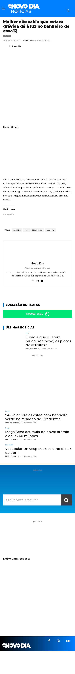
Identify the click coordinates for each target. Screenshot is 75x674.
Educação (9, 445)
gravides (17, 230)
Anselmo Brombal (33, 349)
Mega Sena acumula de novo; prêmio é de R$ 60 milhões (37, 434)
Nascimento (37, 230)
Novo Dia (16, 46)
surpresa (50, 230)
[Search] (66, 499)
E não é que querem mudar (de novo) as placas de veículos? (48, 341)
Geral (7, 36)
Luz (26, 230)
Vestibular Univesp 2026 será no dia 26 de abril (38, 451)
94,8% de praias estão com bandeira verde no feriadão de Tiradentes (36, 417)
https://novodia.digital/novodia (37, 268)
